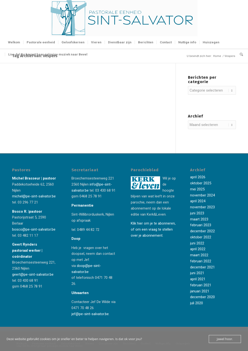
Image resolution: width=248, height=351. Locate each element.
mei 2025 (197, 189)
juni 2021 (197, 273)
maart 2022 (199, 255)
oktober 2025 (200, 183)
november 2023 (202, 207)
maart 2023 (199, 219)
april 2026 (197, 177)
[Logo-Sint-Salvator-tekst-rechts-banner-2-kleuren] (124, 18)
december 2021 (202, 267)
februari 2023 (200, 225)
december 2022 (202, 231)
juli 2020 (196, 303)
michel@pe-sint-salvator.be (34, 196)
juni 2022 (197, 243)
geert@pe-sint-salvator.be (33, 274)
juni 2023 (197, 213)
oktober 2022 (200, 237)
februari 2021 (200, 285)
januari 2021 (199, 291)
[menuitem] (14, 42)
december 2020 (202, 297)
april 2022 (197, 249)
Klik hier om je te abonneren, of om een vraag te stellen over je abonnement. (153, 229)
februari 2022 (200, 261)
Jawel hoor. (225, 339)
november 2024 (202, 195)
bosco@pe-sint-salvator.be (33, 229)
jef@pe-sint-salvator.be (90, 314)
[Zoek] (240, 54)
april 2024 (197, 201)
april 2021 (197, 279)
